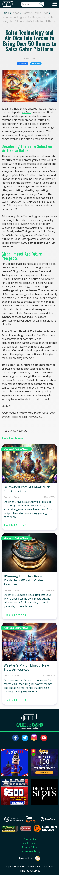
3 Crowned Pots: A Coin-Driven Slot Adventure (27, 489)
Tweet (36, 63)
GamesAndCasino (17, 430)
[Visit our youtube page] (43, 738)
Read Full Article (15, 525)
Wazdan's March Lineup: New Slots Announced (26, 667)
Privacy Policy (29, 847)
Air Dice (26, 112)
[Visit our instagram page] (34, 738)
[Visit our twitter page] (25, 738)
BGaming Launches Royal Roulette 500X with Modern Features (24, 580)
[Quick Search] (32, 4)
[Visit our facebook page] (15, 738)
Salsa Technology (27, 216)
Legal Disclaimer (30, 843)
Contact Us (29, 839)
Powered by (30, 858)
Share (22, 63)
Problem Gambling (29, 851)
